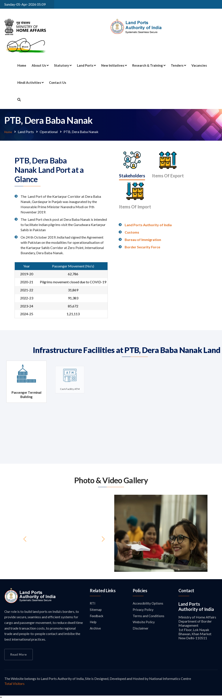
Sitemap (96, 610)
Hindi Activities (30, 82)
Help (93, 622)
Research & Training (148, 65)
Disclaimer (141, 629)
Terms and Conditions (149, 616)
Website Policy (144, 622)
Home (21, 65)
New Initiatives (114, 65)
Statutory (63, 65)
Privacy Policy (143, 610)
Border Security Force (142, 240)
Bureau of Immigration (143, 233)
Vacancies (199, 65)
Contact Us (57, 82)
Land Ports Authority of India (148, 218)
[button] (121, 533)
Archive (95, 629)
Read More (18, 654)
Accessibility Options (149, 603)
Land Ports (86, 65)
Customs (132, 225)
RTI (92, 603)
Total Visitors (14, 683)
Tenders (178, 65)
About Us (40, 65)
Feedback (97, 616)
